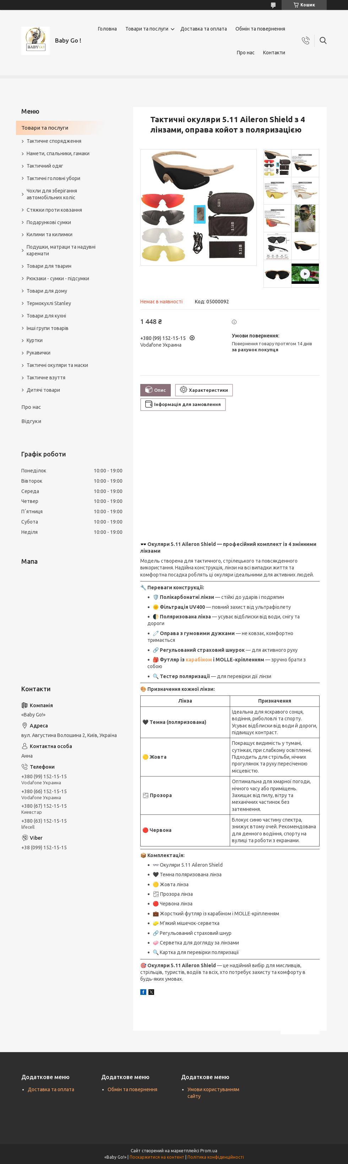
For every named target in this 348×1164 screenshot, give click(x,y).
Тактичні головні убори (53, 178)
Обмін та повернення (260, 29)
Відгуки (31, 421)
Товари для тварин (49, 266)
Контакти (274, 52)
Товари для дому (47, 291)
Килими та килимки (49, 234)
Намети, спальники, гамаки (58, 153)
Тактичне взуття (46, 377)
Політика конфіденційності (215, 1157)
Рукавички (38, 353)
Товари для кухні (46, 316)
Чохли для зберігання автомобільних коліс (52, 194)
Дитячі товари (43, 390)
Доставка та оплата (203, 29)
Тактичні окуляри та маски (57, 365)
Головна (107, 29)
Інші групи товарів (48, 328)
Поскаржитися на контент (157, 1157)
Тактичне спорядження (54, 141)
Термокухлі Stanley (49, 303)
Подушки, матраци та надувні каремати (61, 250)
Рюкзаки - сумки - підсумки (58, 278)
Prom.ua (208, 1150)
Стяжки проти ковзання (54, 210)
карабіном (199, 659)
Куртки (35, 340)
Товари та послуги (146, 29)
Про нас (246, 52)
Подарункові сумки (49, 222)
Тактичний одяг (45, 166)
